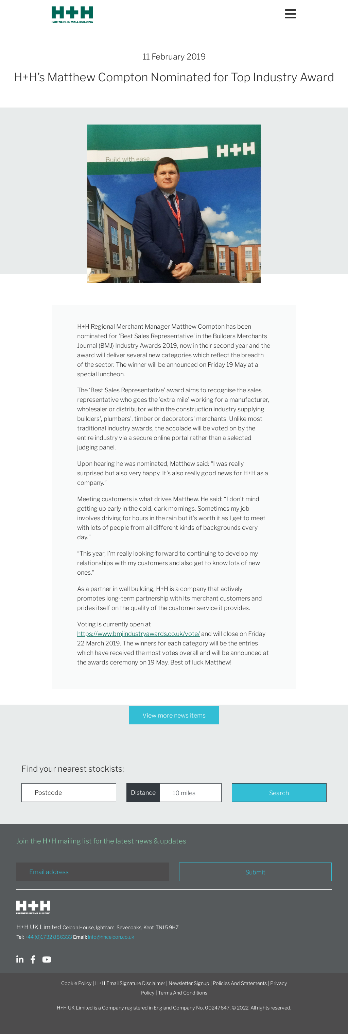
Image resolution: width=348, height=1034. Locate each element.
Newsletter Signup (189, 983)
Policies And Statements (240, 983)
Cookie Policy (76, 983)
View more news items (174, 715)
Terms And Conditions (182, 993)
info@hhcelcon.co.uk (111, 937)
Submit (255, 872)
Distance (143, 792)
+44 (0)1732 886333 (48, 937)
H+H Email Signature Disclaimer (130, 983)
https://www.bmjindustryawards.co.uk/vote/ (138, 633)
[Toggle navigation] (290, 15)
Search (279, 793)
